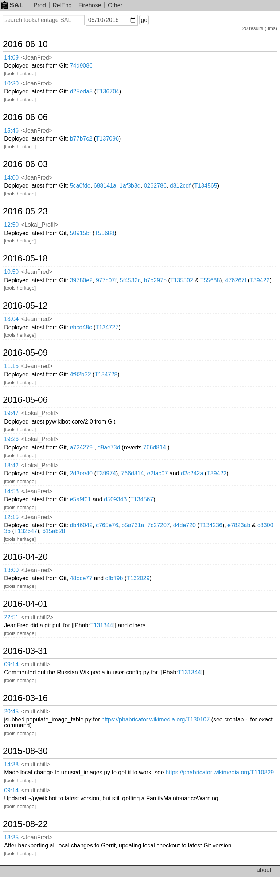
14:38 (11, 764)
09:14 (11, 664)
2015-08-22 (25, 824)
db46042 (81, 525)
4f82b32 (80, 374)
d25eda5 (81, 91)
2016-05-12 (25, 306)
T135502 (181, 280)
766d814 (154, 447)
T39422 (259, 280)
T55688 (104, 233)
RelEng (61, 5)
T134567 (141, 499)
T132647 (25, 531)
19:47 (11, 413)
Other (115, 5)
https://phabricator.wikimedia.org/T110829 (220, 772)
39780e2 (81, 280)
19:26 (11, 439)
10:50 (11, 272)
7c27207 (158, 525)
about (264, 870)
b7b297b (155, 280)
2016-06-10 (25, 44)
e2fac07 (157, 473)
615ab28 (53, 531)
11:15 (11, 366)
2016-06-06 (25, 117)
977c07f (106, 280)
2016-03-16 (25, 698)
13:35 (11, 837)
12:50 (11, 225)
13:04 (11, 319)
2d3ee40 (81, 473)
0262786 (155, 186)
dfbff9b (114, 578)
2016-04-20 (25, 557)
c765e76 (107, 525)
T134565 (205, 186)
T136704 (107, 91)
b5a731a (132, 525)
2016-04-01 (25, 604)
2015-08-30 (25, 751)
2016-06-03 (25, 164)
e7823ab (239, 525)
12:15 (11, 517)
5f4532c (130, 280)
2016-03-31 (25, 651)
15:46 (11, 130)
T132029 (138, 578)
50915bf (80, 233)
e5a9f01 (80, 499)
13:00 (11, 570)
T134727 (107, 327)
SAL (12, 5)
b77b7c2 (81, 138)
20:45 (11, 711)
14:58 (11, 491)
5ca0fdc (80, 186)
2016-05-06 (25, 400)
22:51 (11, 617)
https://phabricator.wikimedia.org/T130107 (155, 719)
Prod (40, 5)
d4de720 (184, 525)
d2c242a (192, 473)
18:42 (11, 465)
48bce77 (81, 578)
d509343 (115, 499)
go (144, 20)
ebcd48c (81, 327)
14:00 (11, 178)
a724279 (81, 447)
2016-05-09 (25, 353)
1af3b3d (130, 186)
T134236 (210, 525)
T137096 (107, 138)
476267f (235, 280)
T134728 (105, 374)
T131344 (101, 625)
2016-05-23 (25, 211)
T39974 (106, 473)
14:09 (11, 57)
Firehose (89, 5)
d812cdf (180, 186)
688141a (105, 186)
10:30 (11, 83)
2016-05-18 (25, 258)
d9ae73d (108, 447)
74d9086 (81, 65)
